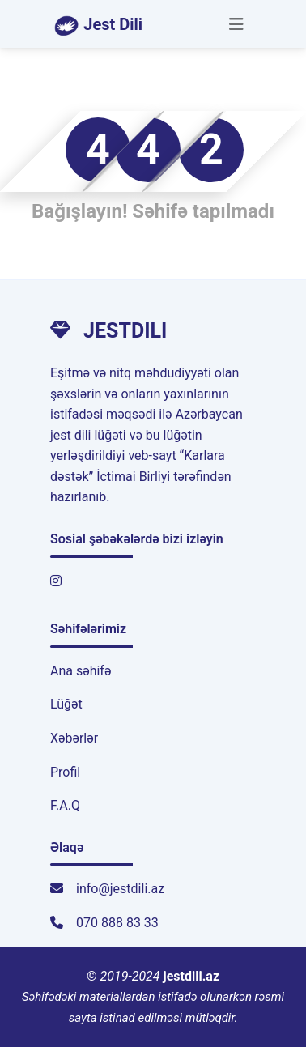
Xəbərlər (74, 738)
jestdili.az (192, 976)
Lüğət (66, 704)
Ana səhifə (80, 671)
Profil (65, 772)
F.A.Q (65, 805)
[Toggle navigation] (236, 24)
